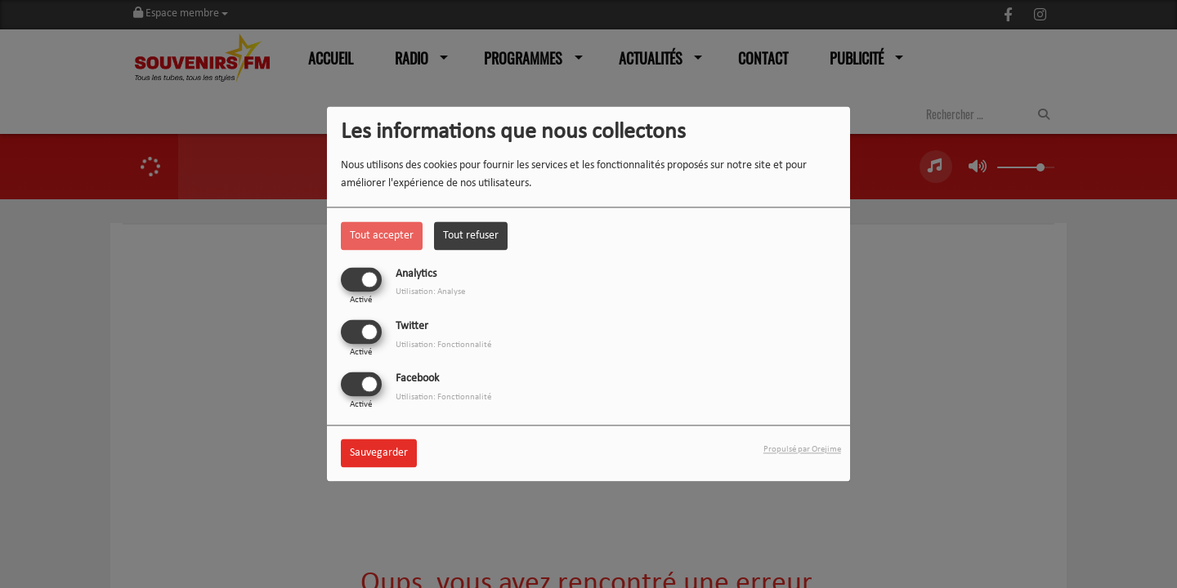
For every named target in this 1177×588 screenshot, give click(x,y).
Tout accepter (382, 235)
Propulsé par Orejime (802, 450)
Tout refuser (471, 235)
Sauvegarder (379, 454)
